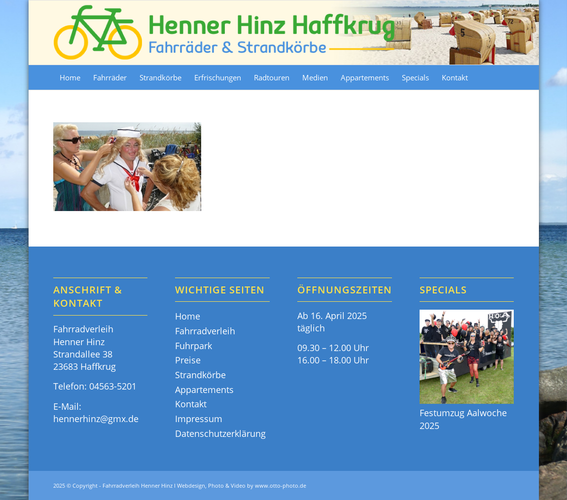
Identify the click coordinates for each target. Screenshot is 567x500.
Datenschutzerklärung (220, 433)
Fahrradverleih (205, 331)
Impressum (198, 419)
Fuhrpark (193, 346)
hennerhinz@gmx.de (96, 419)
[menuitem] (70, 77)
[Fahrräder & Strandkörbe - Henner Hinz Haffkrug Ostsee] (224, 32)
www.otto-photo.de (280, 485)
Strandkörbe (200, 375)
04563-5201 (113, 386)
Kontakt (191, 404)
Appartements (204, 389)
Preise (188, 360)
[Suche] (508, 77)
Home (187, 316)
